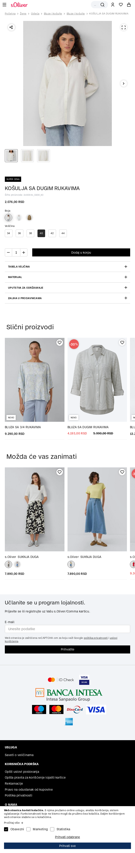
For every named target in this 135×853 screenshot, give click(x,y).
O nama (11, 805)
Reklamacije (14, 783)
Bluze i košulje (53, 13)
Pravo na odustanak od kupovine (29, 789)
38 (30, 233)
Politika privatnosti (18, 795)
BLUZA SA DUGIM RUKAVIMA (88, 427)
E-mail (9, 622)
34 (8, 233)
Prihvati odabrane (67, 837)
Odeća (35, 13)
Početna (10, 13)
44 (63, 233)
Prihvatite (67, 649)
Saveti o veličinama (19, 755)
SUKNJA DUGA (22, 557)
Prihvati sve (67, 846)
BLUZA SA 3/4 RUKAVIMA (23, 427)
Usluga (11, 747)
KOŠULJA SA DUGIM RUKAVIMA (108, 13)
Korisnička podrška (21, 764)
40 (41, 233)
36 (19, 233)
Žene (23, 13)
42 (52, 233)
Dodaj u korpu (81, 252)
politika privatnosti (96, 638)
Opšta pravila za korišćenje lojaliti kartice (35, 777)
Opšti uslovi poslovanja (22, 772)
